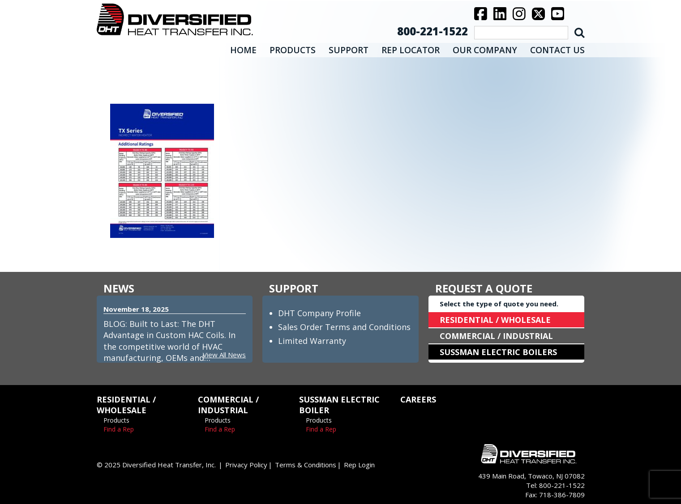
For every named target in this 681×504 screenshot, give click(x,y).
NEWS (118, 288)
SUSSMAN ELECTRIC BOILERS (498, 352)
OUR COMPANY (485, 50)
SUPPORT (348, 50)
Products (116, 420)
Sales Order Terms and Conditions (344, 327)
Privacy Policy (246, 464)
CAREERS (418, 399)
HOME (243, 50)
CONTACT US (557, 50)
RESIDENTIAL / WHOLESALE (495, 319)
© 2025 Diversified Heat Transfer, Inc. (156, 464)
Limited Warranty (312, 340)
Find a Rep (118, 429)
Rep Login (359, 464)
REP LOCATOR (410, 50)
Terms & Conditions (305, 464)
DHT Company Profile (319, 313)
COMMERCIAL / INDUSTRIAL (496, 335)
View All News (224, 354)
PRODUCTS (293, 50)
